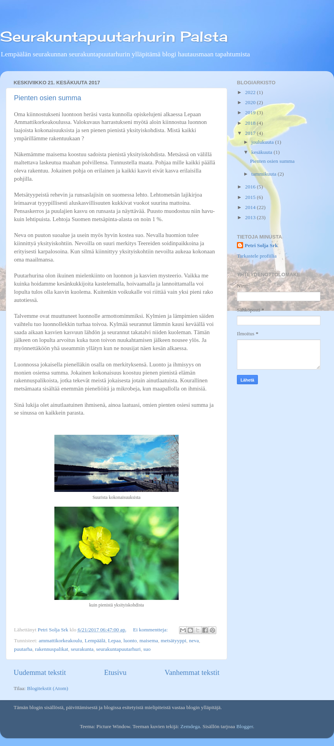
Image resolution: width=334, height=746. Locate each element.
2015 (251, 197)
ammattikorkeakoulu (60, 640)
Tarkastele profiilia (257, 256)
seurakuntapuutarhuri (118, 649)
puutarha (23, 649)
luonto (130, 640)
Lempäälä (95, 640)
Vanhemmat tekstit (192, 672)
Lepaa (114, 640)
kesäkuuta (262, 152)
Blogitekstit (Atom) (47, 688)
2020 (251, 102)
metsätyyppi (173, 640)
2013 (251, 217)
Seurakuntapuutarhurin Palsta (114, 36)
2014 (251, 207)
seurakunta (82, 649)
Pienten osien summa (47, 98)
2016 (251, 187)
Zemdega (190, 726)
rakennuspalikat (51, 649)
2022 (251, 92)
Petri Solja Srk (261, 245)
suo (147, 649)
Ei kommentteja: (151, 630)
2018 (251, 123)
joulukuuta (263, 142)
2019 (251, 112)
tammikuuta (264, 174)
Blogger (244, 726)
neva (194, 640)
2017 (251, 133)
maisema (148, 640)
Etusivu (115, 672)
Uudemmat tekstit (40, 672)
